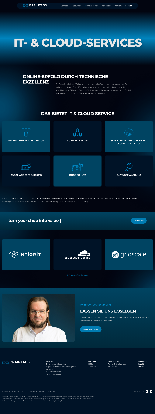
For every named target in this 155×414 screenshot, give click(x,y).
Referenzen (106, 6)
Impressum (33, 391)
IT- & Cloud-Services (54, 372)
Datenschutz (51, 391)
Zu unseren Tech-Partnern (77, 275)
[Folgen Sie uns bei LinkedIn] (151, 391)
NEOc (90, 364)
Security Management (54, 374)
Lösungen (76, 6)
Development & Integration (56, 364)
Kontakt (141, 364)
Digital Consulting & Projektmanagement (61, 366)
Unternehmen (91, 6)
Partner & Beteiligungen (117, 364)
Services (63, 6)
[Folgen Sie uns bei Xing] (147, 391)
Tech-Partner (113, 366)
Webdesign (50, 369)
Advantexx (92, 366)
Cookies (41, 391)
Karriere (118, 6)
